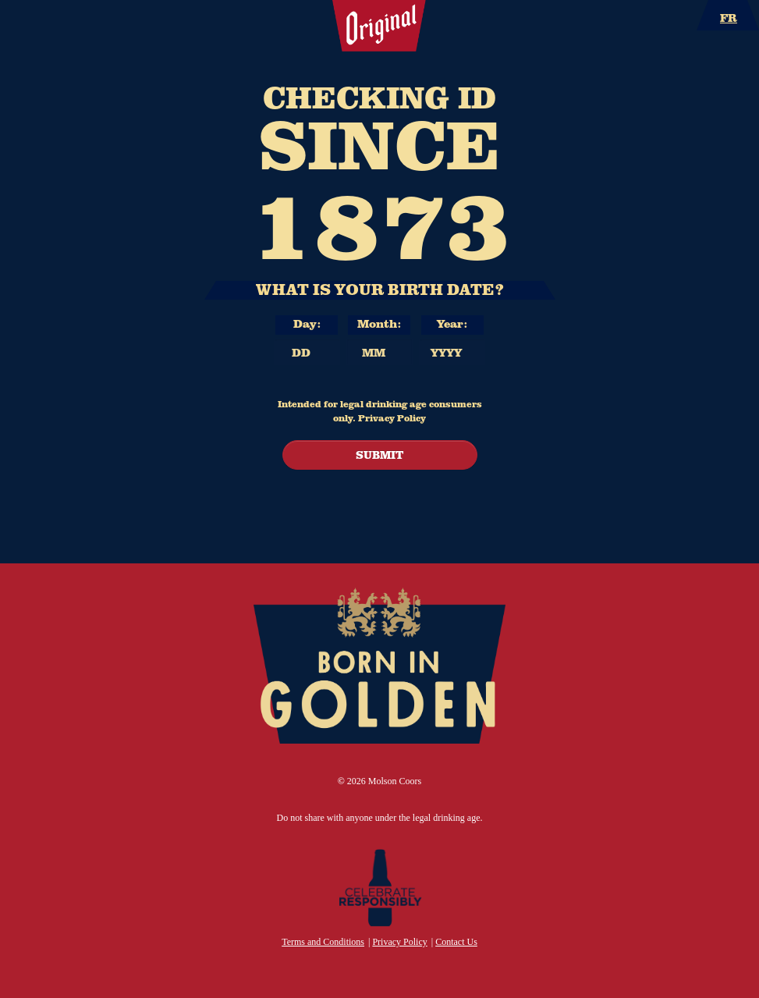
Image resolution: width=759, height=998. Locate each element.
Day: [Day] (307, 323)
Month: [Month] (379, 323)
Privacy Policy (392, 417)
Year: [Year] (452, 323)
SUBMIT (379, 454)
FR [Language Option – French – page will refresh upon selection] (728, 17)
